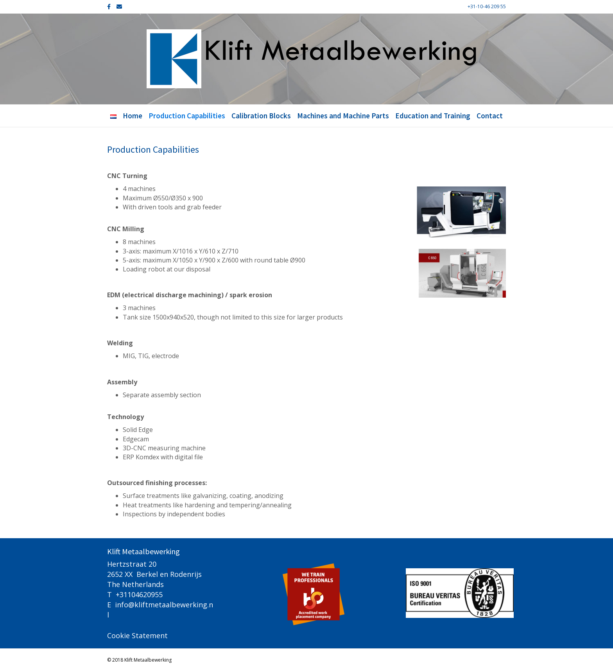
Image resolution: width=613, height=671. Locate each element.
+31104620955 (139, 594)
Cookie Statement (137, 635)
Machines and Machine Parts (343, 115)
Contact (490, 115)
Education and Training (432, 115)
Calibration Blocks (261, 115)
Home (132, 115)
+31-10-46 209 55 (487, 6)
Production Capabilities (187, 115)
